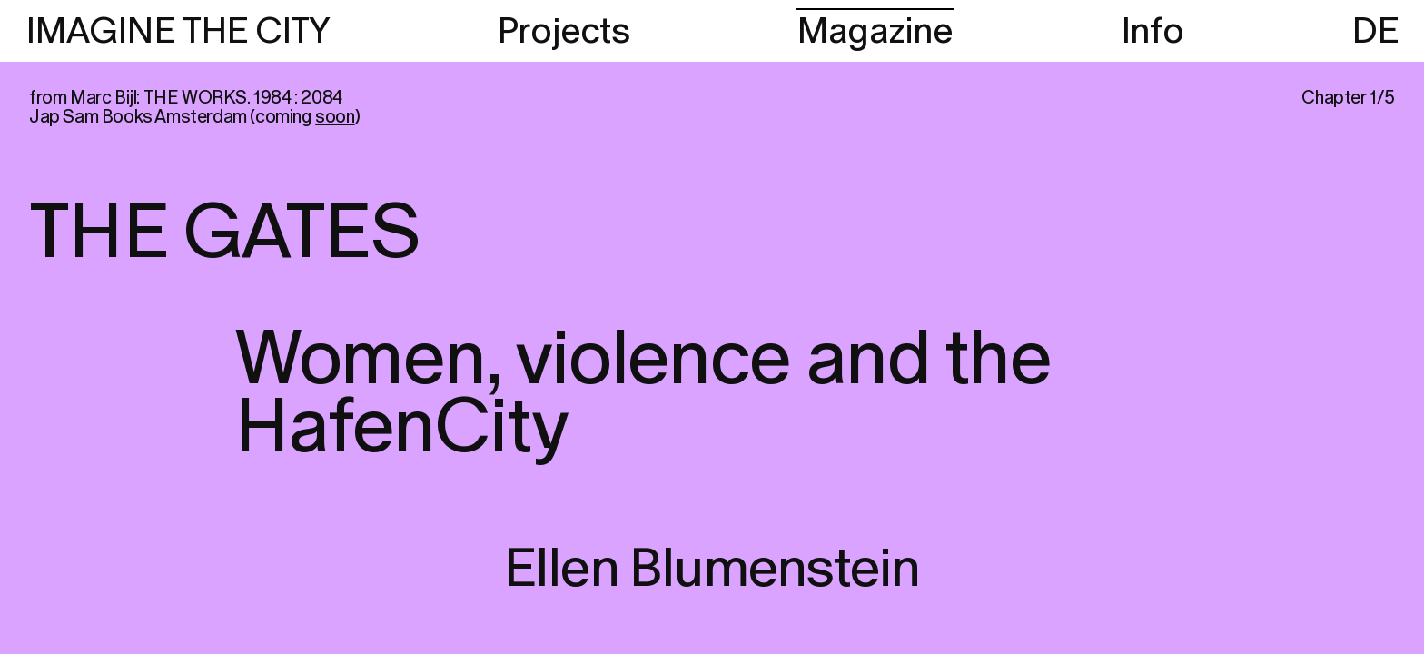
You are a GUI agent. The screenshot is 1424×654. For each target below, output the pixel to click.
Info (1152, 32)
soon (334, 117)
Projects (563, 32)
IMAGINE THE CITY (177, 32)
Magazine (875, 32)
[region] (712, 327)
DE (1375, 32)
